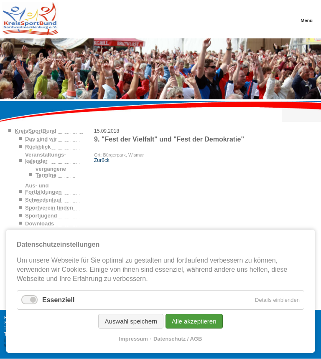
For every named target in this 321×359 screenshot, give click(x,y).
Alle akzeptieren (194, 321)
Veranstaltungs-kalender (45, 158)
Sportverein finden (49, 208)
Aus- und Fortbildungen (43, 188)
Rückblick (38, 147)
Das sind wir (41, 139)
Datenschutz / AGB (177, 339)
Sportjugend (41, 215)
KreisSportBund (35, 131)
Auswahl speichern (130, 321)
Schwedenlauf (43, 200)
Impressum (133, 339)
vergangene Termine (51, 172)
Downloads (39, 223)
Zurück (102, 160)
